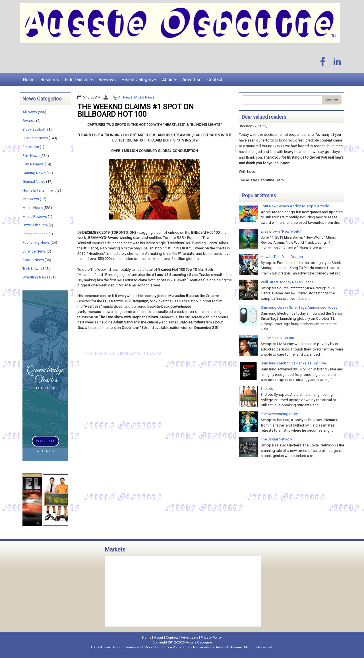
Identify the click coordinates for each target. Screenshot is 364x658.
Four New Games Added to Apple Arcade (295, 206)
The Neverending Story (279, 414)
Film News (31, 155)
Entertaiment (79, 79)
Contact (214, 79)
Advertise (192, 79)
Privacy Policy (211, 637)
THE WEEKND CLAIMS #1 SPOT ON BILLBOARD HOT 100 (135, 110)
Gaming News (34, 173)
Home (29, 79)
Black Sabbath (34, 129)
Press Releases (34, 234)
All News (125, 97)
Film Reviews (33, 164)
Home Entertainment (39, 190)
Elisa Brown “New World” (281, 231)
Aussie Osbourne (199, 642)
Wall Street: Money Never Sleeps (287, 282)
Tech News (31, 269)
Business (49, 79)
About (169, 79)
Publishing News (36, 242)
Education (30, 147)
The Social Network (277, 439)
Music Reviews (34, 216)
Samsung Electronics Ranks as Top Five (293, 363)
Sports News (33, 260)
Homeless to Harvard (278, 338)
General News (33, 181)
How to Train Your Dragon (282, 257)
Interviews (30, 199)
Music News (144, 97)
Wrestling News (35, 277)
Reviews (107, 79)
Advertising (189, 637)
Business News (35, 138)
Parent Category (138, 79)
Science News (34, 251)
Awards (28, 120)
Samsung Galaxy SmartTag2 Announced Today (299, 307)
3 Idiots (267, 388)
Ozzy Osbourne (35, 225)
